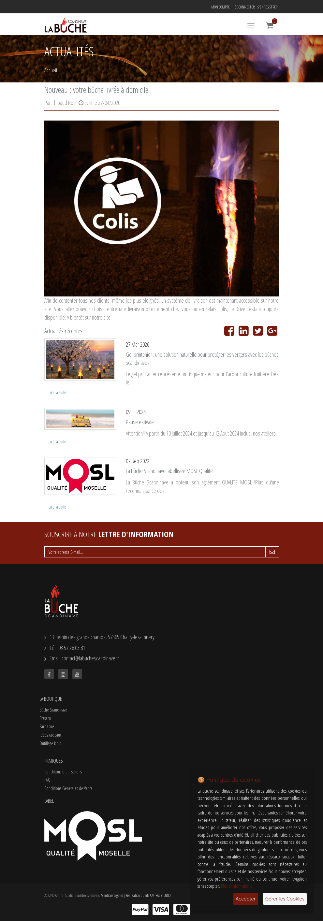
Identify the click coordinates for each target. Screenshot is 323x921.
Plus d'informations (236, 886)
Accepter (246, 899)
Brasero (45, 718)
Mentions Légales (112, 895)
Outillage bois (50, 743)
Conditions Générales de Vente (68, 788)
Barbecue (46, 726)
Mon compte (220, 7)
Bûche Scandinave (53, 710)
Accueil (50, 70)
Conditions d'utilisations (63, 772)
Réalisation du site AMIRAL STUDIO (148, 895)
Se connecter (245, 7)
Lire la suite (57, 392)
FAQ (47, 780)
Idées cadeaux (50, 735)
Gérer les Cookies (284, 899)
